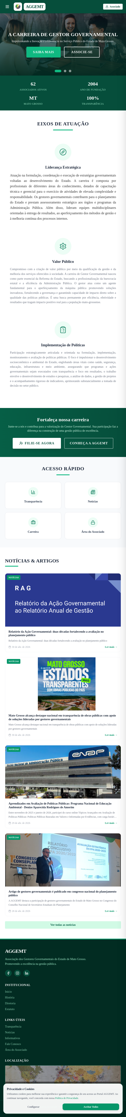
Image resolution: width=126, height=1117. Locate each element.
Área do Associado (16, 1049)
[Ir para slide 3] (70, 71)
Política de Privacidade (66, 1098)
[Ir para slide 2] (65, 71)
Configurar (33, 1106)
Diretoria (10, 1003)
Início (8, 991)
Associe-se (82, 52)
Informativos (12, 1038)
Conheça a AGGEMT (89, 443)
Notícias (10, 1032)
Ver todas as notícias (63, 924)
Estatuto (10, 1009)
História (9, 997)
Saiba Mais (43, 52)
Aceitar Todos (91, 1106)
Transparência (13, 1026)
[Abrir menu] (7, 7)
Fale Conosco (13, 1044)
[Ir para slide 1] (58, 71)
